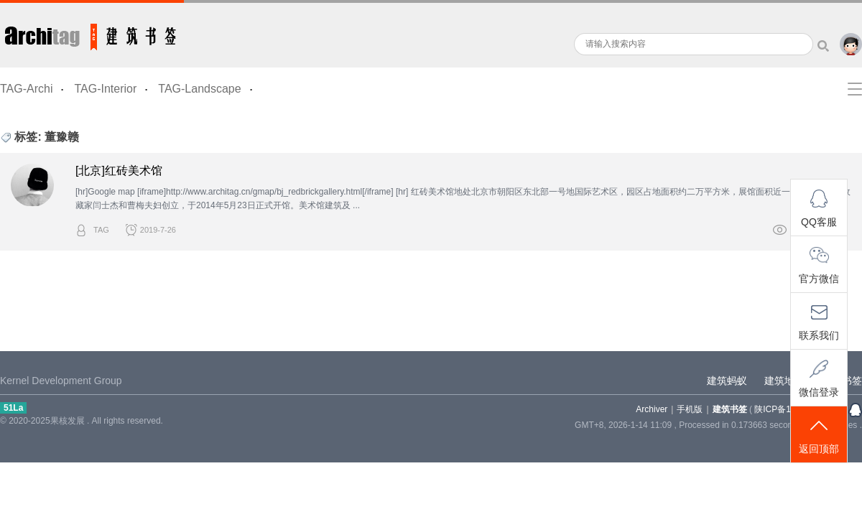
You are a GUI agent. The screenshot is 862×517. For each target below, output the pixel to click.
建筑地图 (784, 380)
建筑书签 (92, 33)
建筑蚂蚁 (727, 380)
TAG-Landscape (199, 89)
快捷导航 (855, 89)
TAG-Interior (105, 89)
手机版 (690, 409)
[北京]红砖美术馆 (118, 170)
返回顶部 (819, 435)
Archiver (651, 409)
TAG (101, 229)
